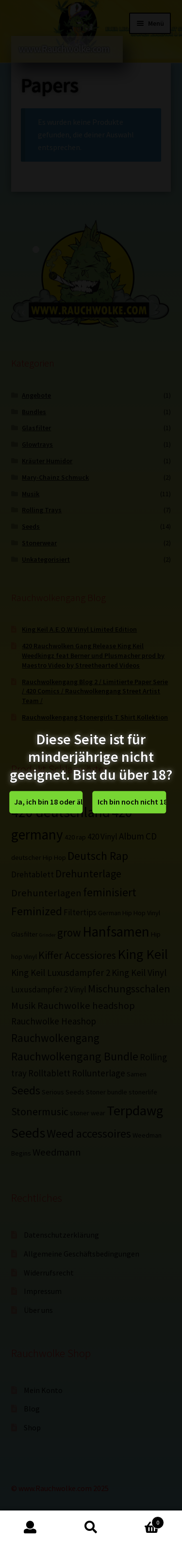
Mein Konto (30, 1527)
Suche (91, 1527)
